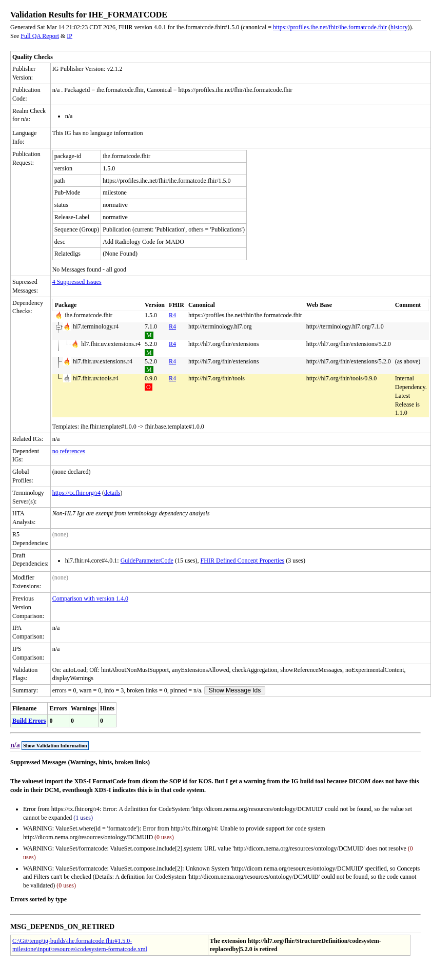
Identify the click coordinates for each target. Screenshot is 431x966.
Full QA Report (40, 36)
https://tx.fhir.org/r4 (76, 492)
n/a (15, 745)
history (398, 27)
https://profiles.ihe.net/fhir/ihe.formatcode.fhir (330, 27)
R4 (172, 315)
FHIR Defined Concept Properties (243, 560)
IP (69, 36)
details (112, 492)
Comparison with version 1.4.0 (90, 598)
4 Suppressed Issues (77, 281)
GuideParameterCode (147, 560)
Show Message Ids (235, 690)
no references (68, 451)
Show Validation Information (55, 745)
